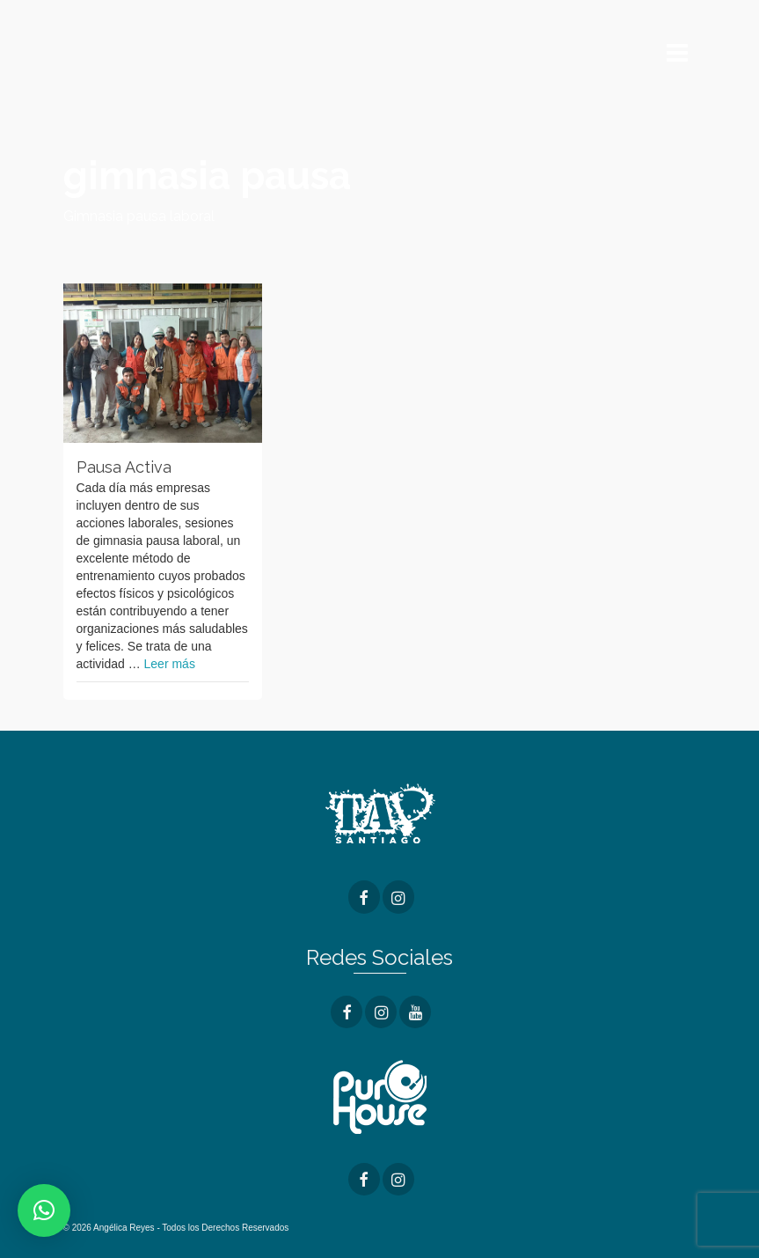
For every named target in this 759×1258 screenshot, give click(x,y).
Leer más (169, 664)
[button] (44, 1210)
